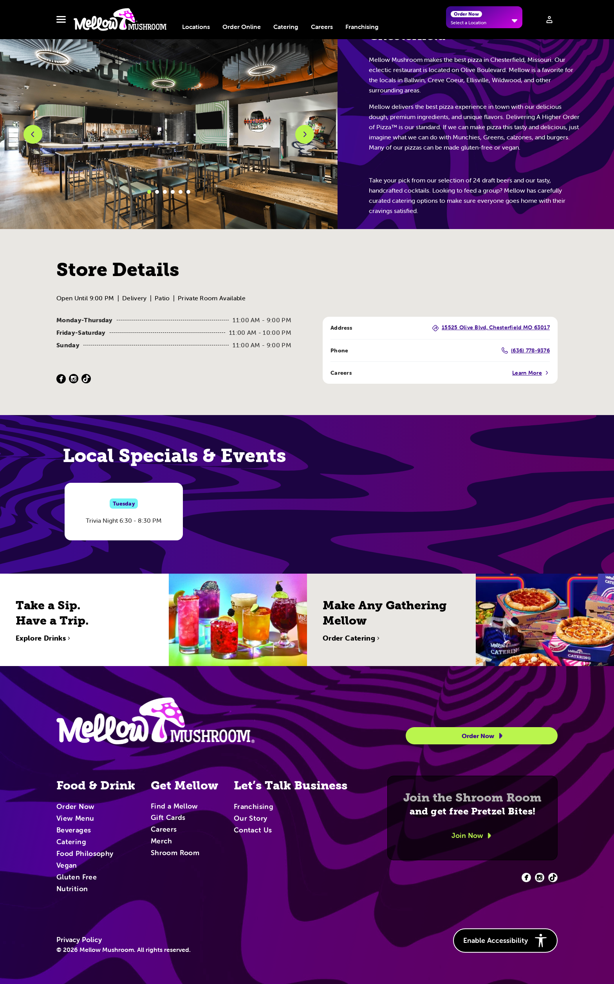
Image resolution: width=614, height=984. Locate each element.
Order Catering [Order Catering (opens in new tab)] (352, 663)
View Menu (75, 819)
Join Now (472, 835)
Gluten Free (76, 877)
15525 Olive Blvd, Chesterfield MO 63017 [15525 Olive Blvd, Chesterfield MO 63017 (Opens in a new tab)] (491, 328)
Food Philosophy (84, 854)
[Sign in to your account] (549, 19)
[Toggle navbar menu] (61, 19)
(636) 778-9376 (526, 350)
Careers (322, 26)
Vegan (66, 866)
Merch (161, 841)
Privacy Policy (79, 939)
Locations (196, 26)
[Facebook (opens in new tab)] (526, 877)
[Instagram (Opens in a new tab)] (73, 379)
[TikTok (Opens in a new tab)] (86, 379)
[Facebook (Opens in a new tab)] (61, 379)
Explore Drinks (44, 663)
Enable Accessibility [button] (505, 940)
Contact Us (253, 830)
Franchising (362, 26)
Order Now (483, 735)
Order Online (241, 26)
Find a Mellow (174, 807)
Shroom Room (175, 853)
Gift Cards (168, 818)
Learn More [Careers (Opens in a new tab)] (531, 373)
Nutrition (72, 889)
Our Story (250, 819)
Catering (285, 26)
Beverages (73, 830)
